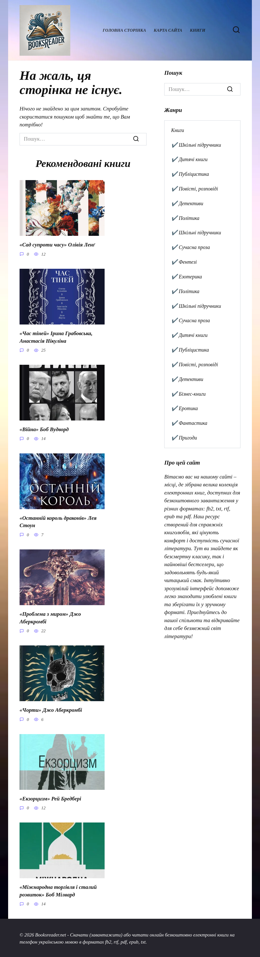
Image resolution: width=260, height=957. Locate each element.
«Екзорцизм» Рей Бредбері (50, 798)
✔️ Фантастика (189, 423)
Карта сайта (168, 30)
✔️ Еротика (184, 408)
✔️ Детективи (187, 203)
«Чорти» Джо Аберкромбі (51, 709)
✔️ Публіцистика (190, 174)
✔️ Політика (185, 218)
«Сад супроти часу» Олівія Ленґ (57, 245)
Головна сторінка (124, 30)
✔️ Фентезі (184, 262)
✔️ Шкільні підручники (196, 145)
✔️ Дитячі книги (189, 159)
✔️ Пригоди (184, 438)
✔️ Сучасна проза (190, 247)
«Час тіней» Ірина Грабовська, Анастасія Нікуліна (56, 336)
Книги (197, 30)
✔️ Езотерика (186, 276)
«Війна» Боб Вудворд (44, 429)
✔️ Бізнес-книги (188, 394)
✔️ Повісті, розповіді (194, 189)
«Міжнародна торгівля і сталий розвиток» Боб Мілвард (58, 889)
